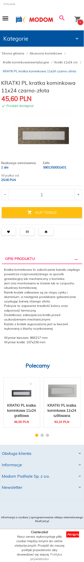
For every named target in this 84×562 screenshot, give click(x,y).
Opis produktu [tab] (20, 258)
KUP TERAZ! (41, 212)
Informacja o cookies (14, 517)
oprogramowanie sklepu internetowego (56, 517)
